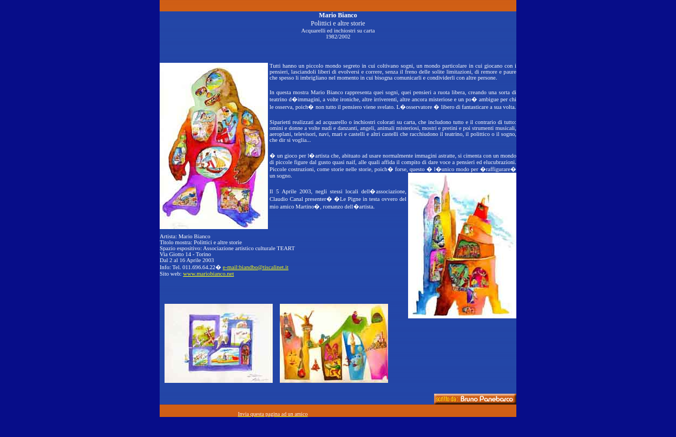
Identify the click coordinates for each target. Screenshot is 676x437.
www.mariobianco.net (208, 274)
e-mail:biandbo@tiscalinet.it (255, 267)
